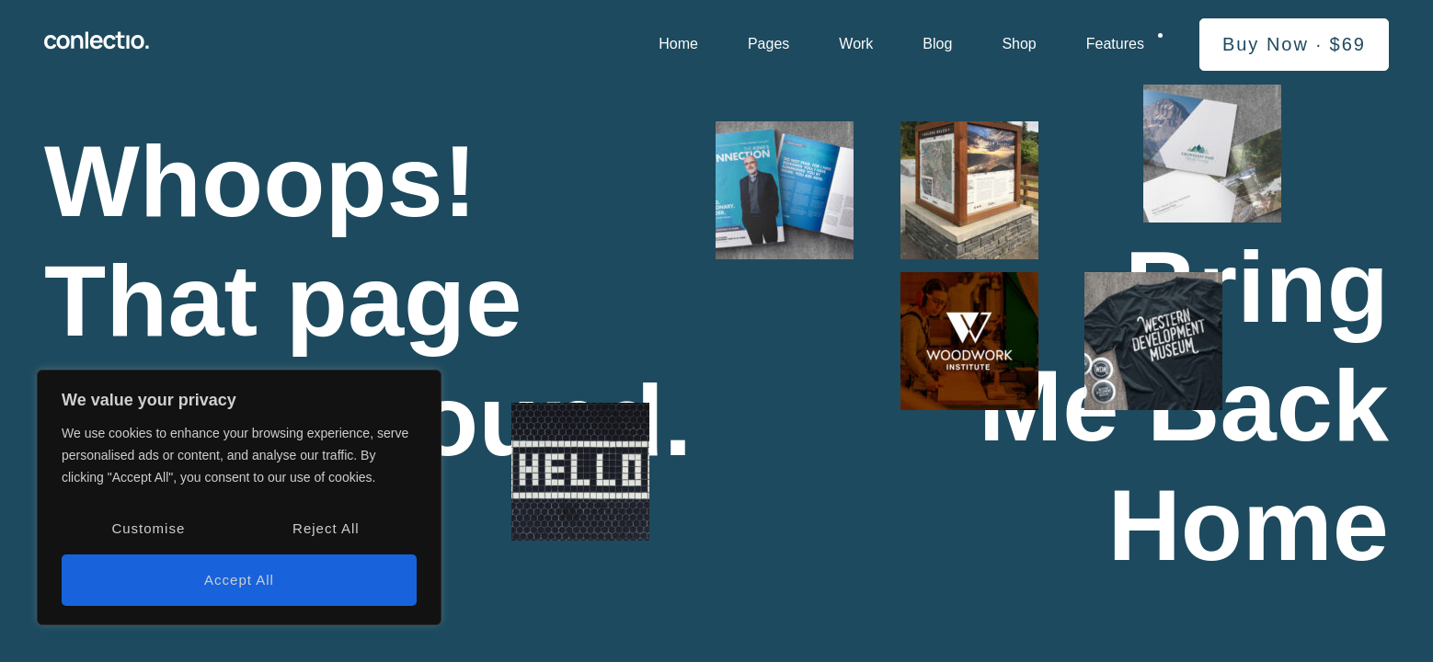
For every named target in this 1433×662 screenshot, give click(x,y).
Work (856, 43)
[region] (239, 497)
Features (1115, 43)
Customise (148, 528)
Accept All (239, 580)
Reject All (326, 528)
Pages (768, 43)
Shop (1019, 43)
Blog (937, 43)
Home (678, 43)
